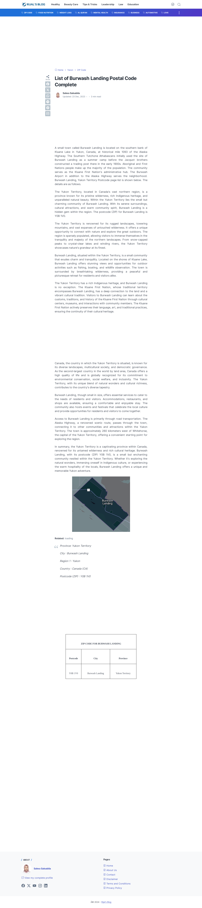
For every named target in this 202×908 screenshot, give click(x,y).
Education (133, 4)
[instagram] (40, 886)
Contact (109, 874)
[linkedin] (45, 886)
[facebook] (47, 84)
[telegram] (47, 101)
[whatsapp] (47, 95)
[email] (47, 113)
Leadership (108, 4)
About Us (110, 870)
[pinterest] (47, 107)
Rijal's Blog (106, 902)
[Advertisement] (101, 42)
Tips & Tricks (90, 4)
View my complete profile (37, 877)
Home (108, 865)
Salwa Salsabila (42, 868)
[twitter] (47, 90)
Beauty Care (71, 4)
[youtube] (34, 886)
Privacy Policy (112, 887)
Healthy (55, 4)
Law (121, 4)
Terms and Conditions (116, 883)
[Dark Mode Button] (172, 4)
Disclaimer (110, 879)
